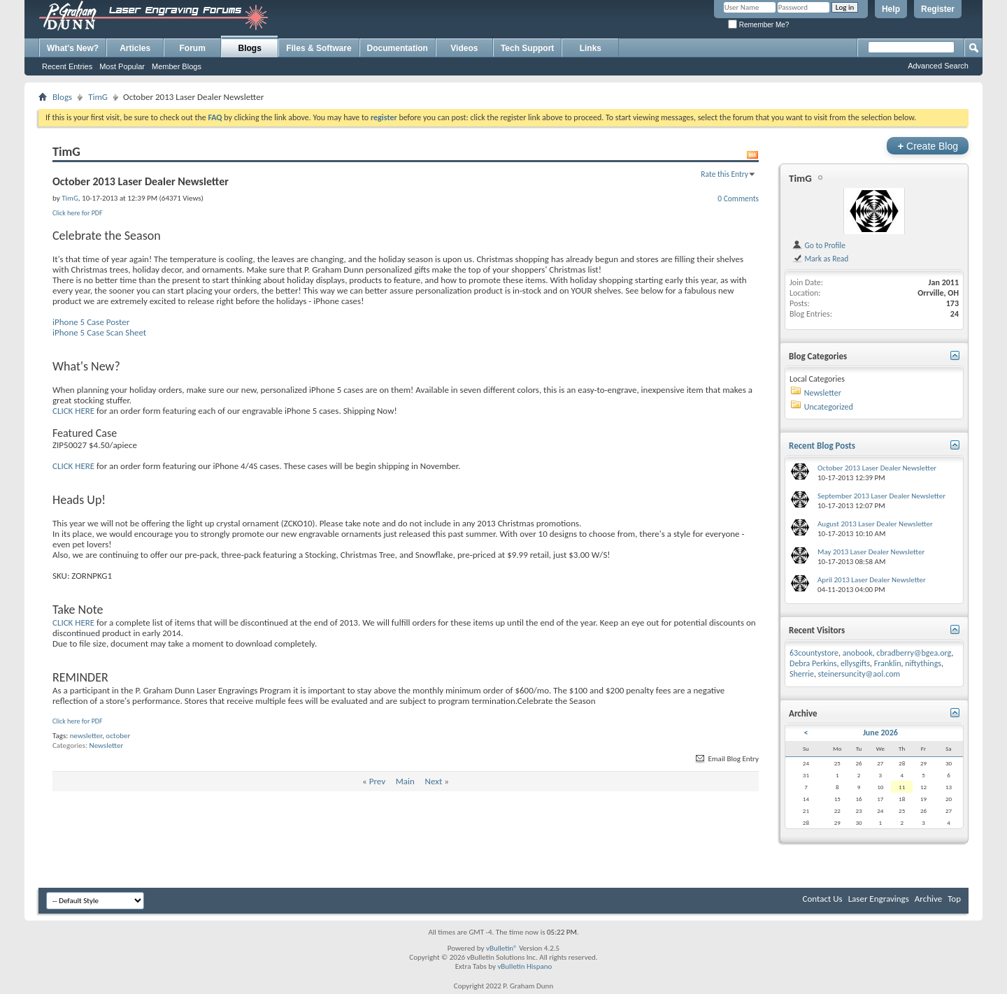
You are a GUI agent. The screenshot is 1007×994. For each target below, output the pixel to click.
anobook (858, 653)
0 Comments (738, 198)
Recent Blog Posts (822, 445)
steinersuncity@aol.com (859, 674)
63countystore (814, 653)
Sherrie (802, 674)
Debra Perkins (813, 663)
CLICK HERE (73, 410)
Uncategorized (828, 407)
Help (891, 9)
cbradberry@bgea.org (913, 653)
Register (938, 9)
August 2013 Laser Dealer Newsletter (875, 523)
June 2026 (880, 732)
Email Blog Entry (726, 758)
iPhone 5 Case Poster (90, 322)
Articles (135, 48)
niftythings (923, 663)
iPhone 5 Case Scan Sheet (99, 332)
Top (954, 898)
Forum (193, 48)
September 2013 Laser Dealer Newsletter (881, 495)
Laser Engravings (878, 898)
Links (590, 48)
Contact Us (823, 898)
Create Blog (927, 146)
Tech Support (527, 48)
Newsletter (107, 745)
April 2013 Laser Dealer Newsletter (871, 579)
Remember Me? (758, 25)
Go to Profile (818, 245)
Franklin (887, 663)
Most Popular (122, 66)
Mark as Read (820, 259)
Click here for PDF (77, 212)
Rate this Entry (724, 174)
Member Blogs (176, 66)
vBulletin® (501, 948)
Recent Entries (67, 66)
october (118, 735)
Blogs (250, 48)
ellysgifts (855, 663)
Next (434, 781)
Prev (377, 781)
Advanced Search (938, 66)
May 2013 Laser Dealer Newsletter (870, 551)
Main (405, 781)
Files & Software (318, 48)
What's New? (73, 48)
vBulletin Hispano (524, 966)
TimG (98, 97)
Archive (928, 898)
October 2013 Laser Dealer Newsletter (876, 468)
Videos (464, 48)
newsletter (86, 735)
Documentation (397, 48)
